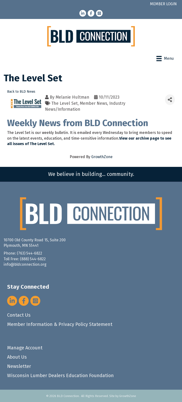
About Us (17, 357)
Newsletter (19, 366)
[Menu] (165, 59)
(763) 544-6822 (29, 253)
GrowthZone (102, 157)
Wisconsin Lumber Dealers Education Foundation (60, 375)
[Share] (170, 99)
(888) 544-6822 (33, 259)
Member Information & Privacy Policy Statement (59, 324)
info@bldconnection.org (25, 264)
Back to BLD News (21, 92)
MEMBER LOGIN (163, 4)
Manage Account (24, 348)
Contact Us (19, 315)
